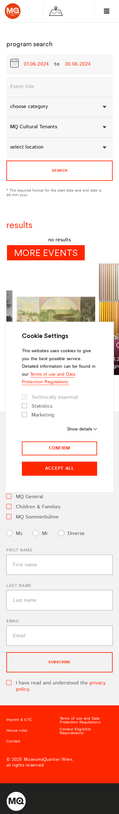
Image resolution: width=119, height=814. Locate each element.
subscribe (59, 662)
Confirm (59, 448)
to (57, 64)
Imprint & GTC (19, 720)
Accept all (59, 468)
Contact (13, 741)
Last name (18, 586)
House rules (17, 731)
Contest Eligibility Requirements (75, 731)
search (59, 170)
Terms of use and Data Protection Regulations (80, 720)
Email (12, 621)
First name (19, 550)
